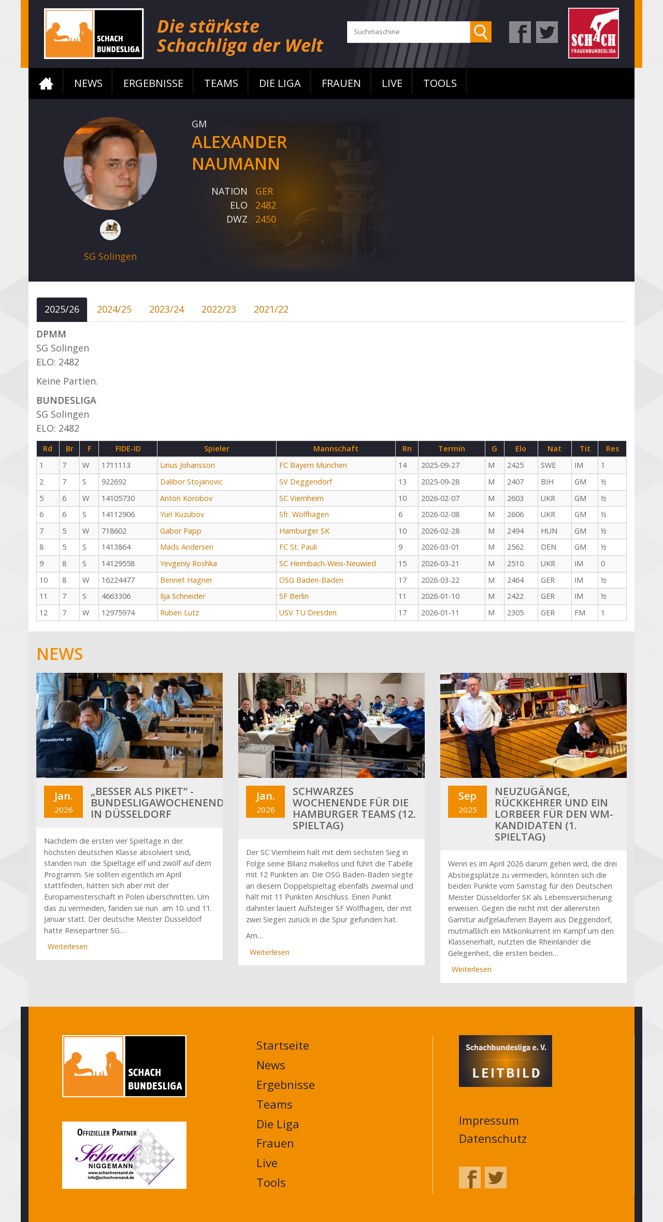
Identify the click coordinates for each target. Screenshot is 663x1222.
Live (392, 83)
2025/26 (62, 309)
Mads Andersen (186, 547)
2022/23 (218, 309)
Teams (221, 83)
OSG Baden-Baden (311, 580)
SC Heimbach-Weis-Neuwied (327, 563)
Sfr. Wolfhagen (304, 514)
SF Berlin (294, 596)
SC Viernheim (301, 498)
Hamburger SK (304, 531)
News (88, 83)
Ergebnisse (153, 83)
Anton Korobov (186, 498)
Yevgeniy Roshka (188, 563)
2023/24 (166, 309)
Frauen (341, 83)
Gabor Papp (180, 531)
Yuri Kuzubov (182, 514)
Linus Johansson (187, 465)
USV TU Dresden (308, 612)
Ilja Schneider (182, 596)
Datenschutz (493, 1137)
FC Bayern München (313, 465)
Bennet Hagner (186, 580)
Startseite (46, 83)
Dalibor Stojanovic (191, 482)
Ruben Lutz (179, 612)
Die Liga (280, 83)
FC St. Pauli (298, 547)
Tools (440, 83)
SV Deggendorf (305, 482)
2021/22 (271, 309)
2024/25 (114, 309)
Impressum (489, 1119)
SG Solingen (110, 256)
